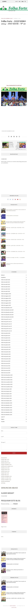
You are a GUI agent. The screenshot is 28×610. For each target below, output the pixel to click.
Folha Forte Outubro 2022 (6, 393)
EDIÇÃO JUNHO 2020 (5, 469)
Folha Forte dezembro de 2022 (7, 312)
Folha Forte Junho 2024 (6, 356)
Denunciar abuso (9, 488)
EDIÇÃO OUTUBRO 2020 (6, 478)
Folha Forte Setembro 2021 (6, 405)
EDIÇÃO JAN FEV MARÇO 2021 (7, 466)
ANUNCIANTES (4, 457)
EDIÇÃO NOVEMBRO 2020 (6, 476)
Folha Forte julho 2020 (5, 333)
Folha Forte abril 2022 (5, 284)
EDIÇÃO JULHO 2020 (5, 467)
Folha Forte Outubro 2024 (6, 398)
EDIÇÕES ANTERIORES (5, 481)
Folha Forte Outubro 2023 (6, 396)
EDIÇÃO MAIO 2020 (5, 473)
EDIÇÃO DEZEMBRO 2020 (6, 464)
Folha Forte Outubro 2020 (6, 389)
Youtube (2, 421)
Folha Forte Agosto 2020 (6, 293)
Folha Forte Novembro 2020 (6, 375)
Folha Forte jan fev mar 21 (6, 319)
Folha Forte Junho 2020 (6, 347)
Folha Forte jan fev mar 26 (6, 330)
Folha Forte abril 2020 (5, 279)
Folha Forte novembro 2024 (6, 384)
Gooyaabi (14, 607)
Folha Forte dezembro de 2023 (7, 314)
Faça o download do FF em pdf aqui (14, 85)
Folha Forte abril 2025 (5, 291)
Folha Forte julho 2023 (5, 340)
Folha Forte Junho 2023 (6, 354)
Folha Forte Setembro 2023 (6, 409)
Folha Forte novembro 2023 (6, 382)
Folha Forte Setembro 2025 (6, 414)
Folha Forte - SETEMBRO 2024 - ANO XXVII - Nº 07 (15, 251)
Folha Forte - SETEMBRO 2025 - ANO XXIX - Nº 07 (15, 233)
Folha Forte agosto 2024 (6, 303)
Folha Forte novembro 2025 (6, 386)
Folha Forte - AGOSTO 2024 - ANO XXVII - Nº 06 (15, 239)
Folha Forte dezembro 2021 (6, 307)
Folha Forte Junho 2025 (6, 358)
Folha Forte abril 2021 (5, 282)
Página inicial (3, 526)
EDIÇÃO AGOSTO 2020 (5, 462)
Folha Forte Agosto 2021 (6, 296)
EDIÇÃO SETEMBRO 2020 (6, 479)
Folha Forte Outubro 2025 (6, 400)
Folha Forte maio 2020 (5, 361)
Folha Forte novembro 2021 (6, 377)
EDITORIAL (3, 483)
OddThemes (13, 605)
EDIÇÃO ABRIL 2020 (5, 459)
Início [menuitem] (2, 536)
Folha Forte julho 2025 (5, 344)
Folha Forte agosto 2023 (6, 300)
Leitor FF (3, 416)
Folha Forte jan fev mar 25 (6, 328)
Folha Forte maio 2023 (5, 368)
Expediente (3, 277)
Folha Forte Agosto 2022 (6, 298)
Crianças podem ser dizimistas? (12, 215)
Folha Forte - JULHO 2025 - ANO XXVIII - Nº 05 (14, 245)
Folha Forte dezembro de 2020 (7, 310)
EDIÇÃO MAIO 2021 (5, 474)
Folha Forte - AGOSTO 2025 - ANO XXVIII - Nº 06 (15, 227)
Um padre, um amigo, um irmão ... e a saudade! (15, 257)
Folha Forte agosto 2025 (6, 305)
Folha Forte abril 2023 (5, 286)
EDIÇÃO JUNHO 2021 (5, 471)
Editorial (2, 275)
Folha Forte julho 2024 (5, 342)
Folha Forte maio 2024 (5, 370)
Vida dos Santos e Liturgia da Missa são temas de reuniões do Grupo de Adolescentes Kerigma (15, 222)
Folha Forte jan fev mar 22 (6, 321)
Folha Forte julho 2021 (5, 335)
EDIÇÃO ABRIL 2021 (5, 461)
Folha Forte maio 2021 (5, 363)
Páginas (2, 419)
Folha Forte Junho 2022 (6, 351)
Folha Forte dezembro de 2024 (7, 18)
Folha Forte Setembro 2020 (6, 403)
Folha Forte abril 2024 (5, 289)
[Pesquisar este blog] (7, 503)
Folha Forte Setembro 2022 (6, 407)
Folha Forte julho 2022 (5, 337)
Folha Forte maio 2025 (5, 372)
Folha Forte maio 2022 (5, 365)
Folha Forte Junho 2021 (6, 349)
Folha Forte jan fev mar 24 (6, 326)
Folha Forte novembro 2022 (6, 379)
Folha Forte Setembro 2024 (6, 412)
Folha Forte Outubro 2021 (6, 391)
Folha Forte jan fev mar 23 (6, 323)
